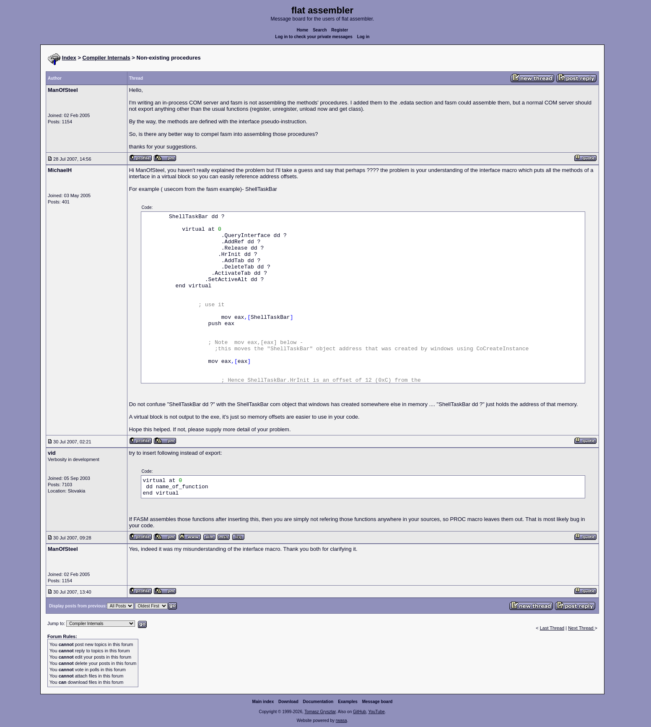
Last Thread (552, 628)
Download (288, 701)
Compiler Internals (106, 58)
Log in (363, 36)
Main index (263, 701)
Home (303, 30)
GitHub (359, 711)
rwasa (341, 720)
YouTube (376, 711)
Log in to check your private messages (314, 36)
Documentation (318, 701)
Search (320, 30)
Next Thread (581, 628)
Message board (377, 701)
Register (339, 30)
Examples (348, 701)
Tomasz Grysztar (319, 711)
